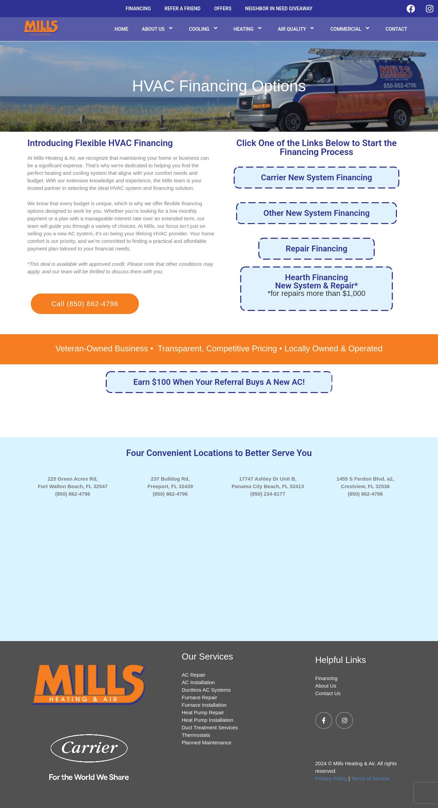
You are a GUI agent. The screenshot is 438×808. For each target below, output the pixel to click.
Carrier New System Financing (316, 177)
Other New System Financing (316, 213)
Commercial (351, 28)
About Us (159, 28)
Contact (396, 29)
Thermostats (196, 735)
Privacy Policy (331, 778)
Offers (222, 8)
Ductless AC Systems (206, 690)
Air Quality (297, 28)
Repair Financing (316, 248)
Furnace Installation (204, 705)
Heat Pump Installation (207, 720)
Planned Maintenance (206, 742)
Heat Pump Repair (203, 712)
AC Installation (198, 682)
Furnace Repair (199, 697)
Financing (138, 8)
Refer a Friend (183, 8)
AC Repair (193, 675)
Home (121, 29)
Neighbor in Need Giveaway (278, 8)
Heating (249, 28)
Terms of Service (370, 778)
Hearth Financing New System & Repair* (316, 285)
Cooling (204, 28)
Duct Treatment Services (210, 727)
